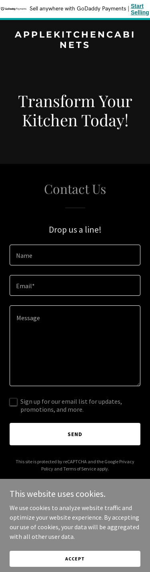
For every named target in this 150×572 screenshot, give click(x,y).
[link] (75, 46)
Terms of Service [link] (79, 469)
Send (75, 434)
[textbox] (75, 255)
